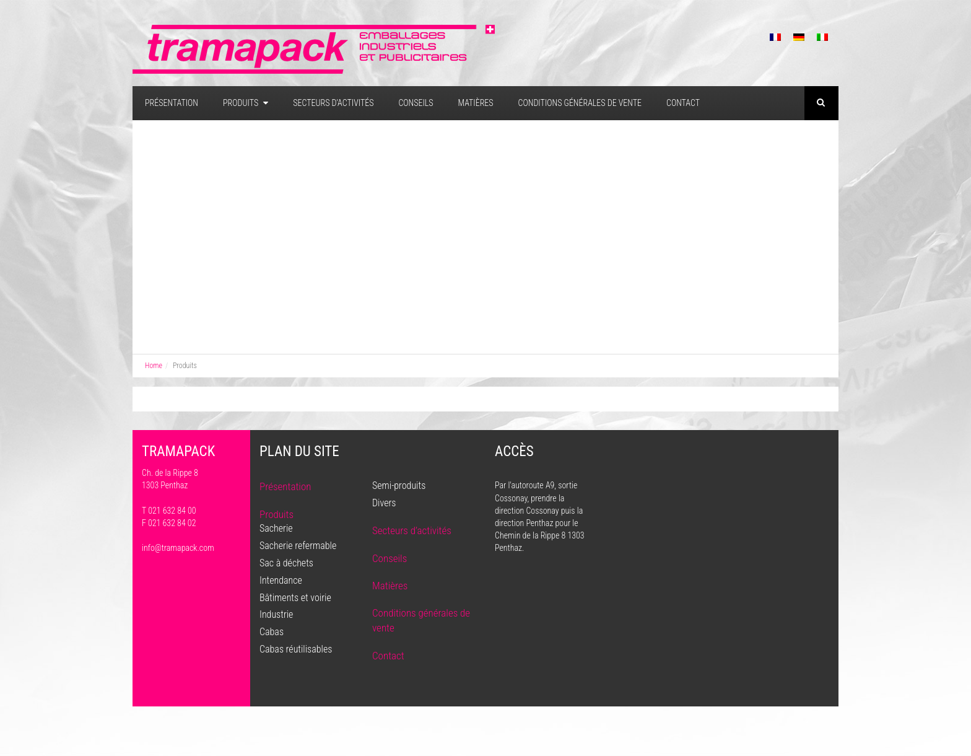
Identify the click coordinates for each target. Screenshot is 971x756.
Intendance (280, 580)
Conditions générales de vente (580, 103)
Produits (245, 103)
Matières (476, 103)
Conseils (415, 103)
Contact (683, 103)
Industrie (276, 614)
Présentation (171, 103)
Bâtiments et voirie (295, 598)
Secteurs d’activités (333, 103)
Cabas (271, 632)
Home (153, 365)
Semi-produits (398, 485)
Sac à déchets (286, 563)
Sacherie (276, 528)
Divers (384, 503)
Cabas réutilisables (295, 649)
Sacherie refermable (297, 546)
